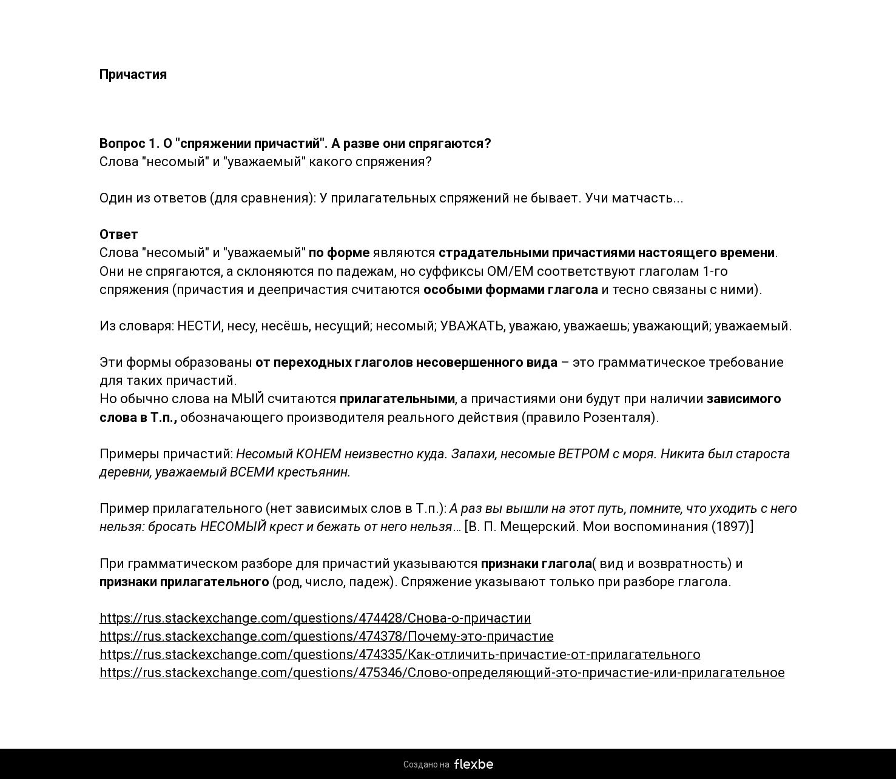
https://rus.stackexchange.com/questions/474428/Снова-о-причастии (315, 618)
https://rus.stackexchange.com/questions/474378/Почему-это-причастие (326, 636)
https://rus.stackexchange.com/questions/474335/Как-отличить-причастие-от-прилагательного (400, 654)
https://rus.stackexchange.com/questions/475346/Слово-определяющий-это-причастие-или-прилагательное (442, 672)
